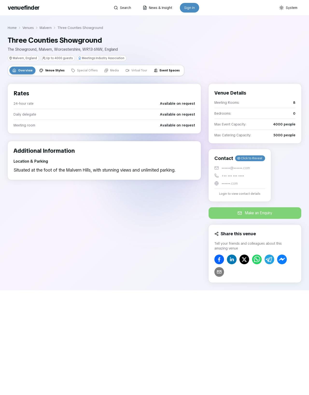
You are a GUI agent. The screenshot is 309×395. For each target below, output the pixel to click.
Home (12, 28)
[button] (240, 175)
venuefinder (23, 7)
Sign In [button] (189, 8)
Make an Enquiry (255, 212)
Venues (28, 28)
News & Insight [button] (157, 8)
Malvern (46, 28)
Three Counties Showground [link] (80, 28)
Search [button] (122, 8)
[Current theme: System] (288, 8)
